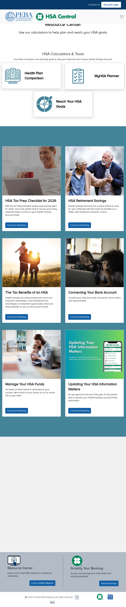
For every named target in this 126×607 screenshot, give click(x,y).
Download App (109, 583)
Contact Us (94, 4)
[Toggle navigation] (122, 17)
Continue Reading (16, 225)
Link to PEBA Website (42, 583)
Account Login (111, 4)
